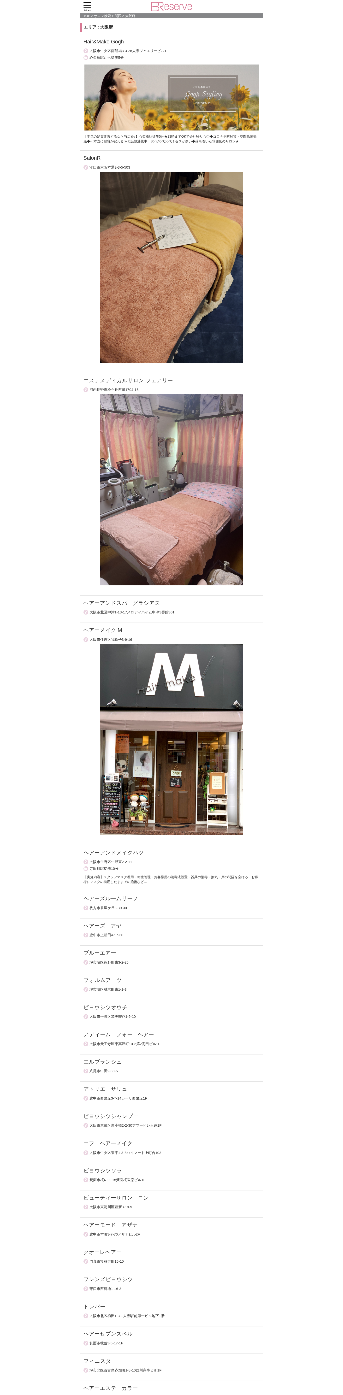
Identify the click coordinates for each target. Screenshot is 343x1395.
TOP (86, 16)
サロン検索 (102, 16)
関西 (118, 16)
